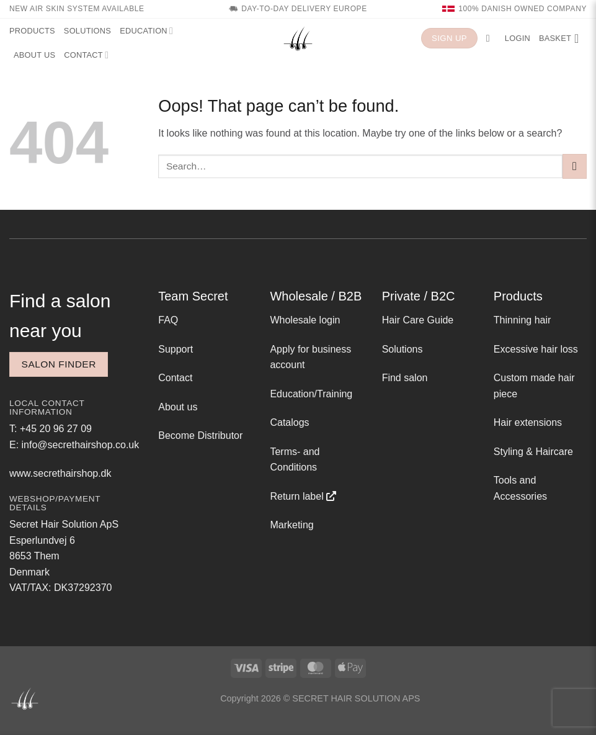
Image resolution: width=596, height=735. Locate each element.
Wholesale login (305, 320)
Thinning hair (522, 320)
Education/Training (311, 394)
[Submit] (575, 166)
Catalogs (289, 422)
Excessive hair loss (536, 349)
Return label (296, 496)
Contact (86, 55)
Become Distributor (200, 435)
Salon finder (59, 364)
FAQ (168, 320)
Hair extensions (528, 422)
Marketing (291, 525)
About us (34, 55)
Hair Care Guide (418, 320)
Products (32, 30)
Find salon (405, 377)
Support (175, 349)
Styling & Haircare (533, 451)
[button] (491, 38)
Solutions (87, 30)
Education (146, 31)
